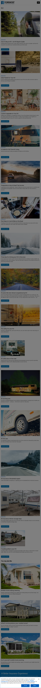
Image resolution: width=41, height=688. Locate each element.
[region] (20, 682)
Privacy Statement (31, 681)
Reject (34, 685)
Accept (25, 685)
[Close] (38, 679)
